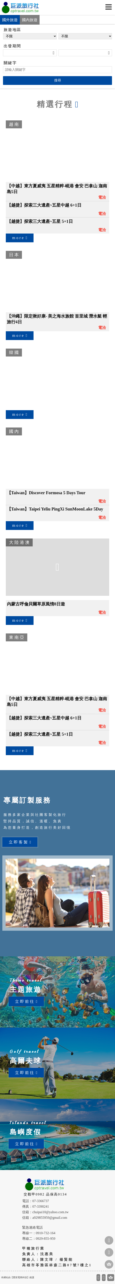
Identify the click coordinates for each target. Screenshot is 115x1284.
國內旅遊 (29, 20)
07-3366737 (40, 1201)
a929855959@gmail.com (49, 1217)
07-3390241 (40, 1206)
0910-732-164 (45, 1233)
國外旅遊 (10, 20)
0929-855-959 (45, 1238)
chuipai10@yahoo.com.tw (50, 1212)
